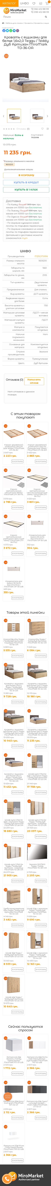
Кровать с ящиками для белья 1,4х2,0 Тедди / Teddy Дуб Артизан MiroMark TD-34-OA (13, 732)
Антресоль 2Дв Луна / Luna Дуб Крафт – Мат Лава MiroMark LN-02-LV (37, 1104)
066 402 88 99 (40, 9)
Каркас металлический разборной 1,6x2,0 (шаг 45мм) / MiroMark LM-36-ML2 (13, 538)
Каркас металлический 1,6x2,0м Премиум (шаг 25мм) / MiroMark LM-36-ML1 (37, 492)
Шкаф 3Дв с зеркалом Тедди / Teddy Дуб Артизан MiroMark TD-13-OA (37, 911)
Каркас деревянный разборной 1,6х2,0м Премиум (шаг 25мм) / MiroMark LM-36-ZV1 (37, 447)
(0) (28, 129)
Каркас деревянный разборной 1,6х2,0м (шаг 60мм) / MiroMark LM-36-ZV (13, 447)
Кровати (28, 23)
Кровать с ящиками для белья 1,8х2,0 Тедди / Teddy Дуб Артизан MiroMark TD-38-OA (13, 777)
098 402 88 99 (40, 12)
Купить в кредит (26, 182)
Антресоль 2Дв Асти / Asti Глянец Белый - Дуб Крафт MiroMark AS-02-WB (37, 1059)
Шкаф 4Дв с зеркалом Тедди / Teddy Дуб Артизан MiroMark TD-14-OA (37, 955)
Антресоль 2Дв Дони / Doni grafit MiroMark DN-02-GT (13, 1103)
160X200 (9, 164)
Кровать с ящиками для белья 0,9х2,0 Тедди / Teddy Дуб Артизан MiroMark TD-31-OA (13, 687)
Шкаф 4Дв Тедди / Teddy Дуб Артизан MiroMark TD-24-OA (13, 999)
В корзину (26, 175)
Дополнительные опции (18, 169)
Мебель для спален (14, 23)
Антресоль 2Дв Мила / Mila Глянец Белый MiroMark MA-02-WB (14, 1147)
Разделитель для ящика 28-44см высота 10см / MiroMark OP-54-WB (37, 537)
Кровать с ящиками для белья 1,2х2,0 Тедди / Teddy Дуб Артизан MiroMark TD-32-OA (37, 686)
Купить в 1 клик (26, 189)
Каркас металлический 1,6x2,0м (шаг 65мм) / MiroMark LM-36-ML (13, 491)
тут (24, 238)
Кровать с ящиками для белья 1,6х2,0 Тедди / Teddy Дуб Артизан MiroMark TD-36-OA (37, 732)
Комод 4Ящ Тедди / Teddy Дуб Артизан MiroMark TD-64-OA (37, 641)
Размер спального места (19, 161)
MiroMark (41, 256)
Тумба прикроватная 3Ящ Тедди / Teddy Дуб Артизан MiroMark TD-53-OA (13, 911)
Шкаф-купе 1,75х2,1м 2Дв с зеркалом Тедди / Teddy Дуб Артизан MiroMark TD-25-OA (37, 776)
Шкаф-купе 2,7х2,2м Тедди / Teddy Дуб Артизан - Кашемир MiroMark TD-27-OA (37, 822)
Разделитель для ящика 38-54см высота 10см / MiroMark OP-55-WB (13, 584)
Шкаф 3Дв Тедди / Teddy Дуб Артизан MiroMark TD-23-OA (13, 955)
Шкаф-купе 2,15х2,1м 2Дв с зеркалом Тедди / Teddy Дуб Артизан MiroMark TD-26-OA (14, 822)
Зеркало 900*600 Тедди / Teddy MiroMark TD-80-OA (37, 866)
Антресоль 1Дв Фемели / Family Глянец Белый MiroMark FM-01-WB (13, 1059)
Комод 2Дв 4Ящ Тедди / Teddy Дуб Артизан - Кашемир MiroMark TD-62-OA (13, 642)
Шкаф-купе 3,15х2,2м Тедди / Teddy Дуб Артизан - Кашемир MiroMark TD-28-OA (13, 867)
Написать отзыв (34, 381)
